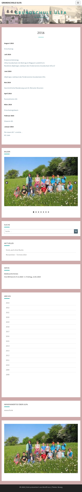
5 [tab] (43, 212)
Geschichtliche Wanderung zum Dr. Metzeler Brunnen (23, 88)
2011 (7, 360)
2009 (7, 370)
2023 (7, 303)
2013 (7, 351)
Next (75, 183)
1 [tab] (33, 212)
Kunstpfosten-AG (10, 99)
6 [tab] (46, 212)
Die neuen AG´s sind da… (13, 132)
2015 (7, 341)
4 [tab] (41, 212)
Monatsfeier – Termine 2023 (16, 255)
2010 (7, 365)
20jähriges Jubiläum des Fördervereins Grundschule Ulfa (24, 77)
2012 (7, 355)
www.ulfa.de (8, 410)
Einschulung (8, 49)
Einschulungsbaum (11, 110)
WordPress (46, 487)
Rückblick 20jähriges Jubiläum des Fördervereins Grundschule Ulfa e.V (29, 66)
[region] (41, 183)
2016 (7, 336)
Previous (7, 183)
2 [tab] (36, 212)
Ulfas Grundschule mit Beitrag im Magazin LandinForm (24, 63)
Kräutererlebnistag (11, 60)
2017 (7, 331)
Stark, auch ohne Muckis (14, 250)
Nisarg (60, 487)
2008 (7, 374)
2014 (7, 346)
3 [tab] (38, 212)
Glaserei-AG (8, 121)
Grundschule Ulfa (11, 2)
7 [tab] (48, 212)
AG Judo (7, 135)
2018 (7, 327)
